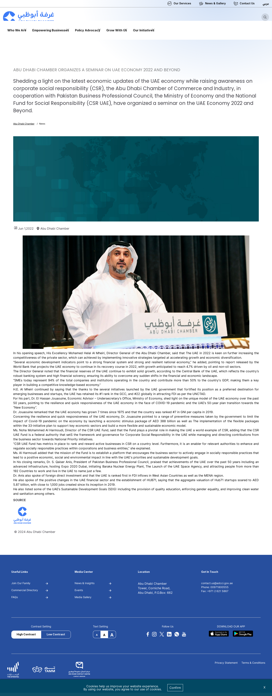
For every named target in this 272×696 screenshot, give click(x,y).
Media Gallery (83, 597)
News (42, 123)
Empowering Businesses (50, 30)
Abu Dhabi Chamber (23, 123)
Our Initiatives (143, 30)
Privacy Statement (226, 662)
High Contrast (26, 634)
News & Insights (84, 583)
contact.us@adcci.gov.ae (217, 583)
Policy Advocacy (87, 30)
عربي (266, 3)
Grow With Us (116, 30)
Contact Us (247, 3)
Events (79, 590)
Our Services (182, 3)
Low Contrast (56, 634)
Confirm (175, 688)
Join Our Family (20, 583)
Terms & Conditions (253, 662)
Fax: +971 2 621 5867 (214, 591)
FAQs (14, 597)
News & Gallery (215, 3)
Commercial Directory (24, 590)
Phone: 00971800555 (215, 587)
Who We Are (16, 30)
